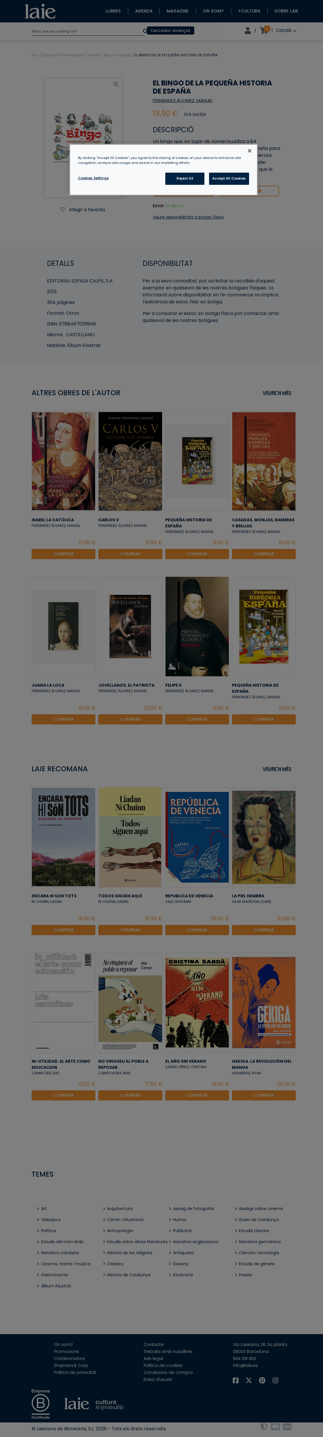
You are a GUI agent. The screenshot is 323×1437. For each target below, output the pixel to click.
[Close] (249, 150)
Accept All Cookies (229, 178)
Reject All (185, 178)
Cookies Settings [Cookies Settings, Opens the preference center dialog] (93, 178)
